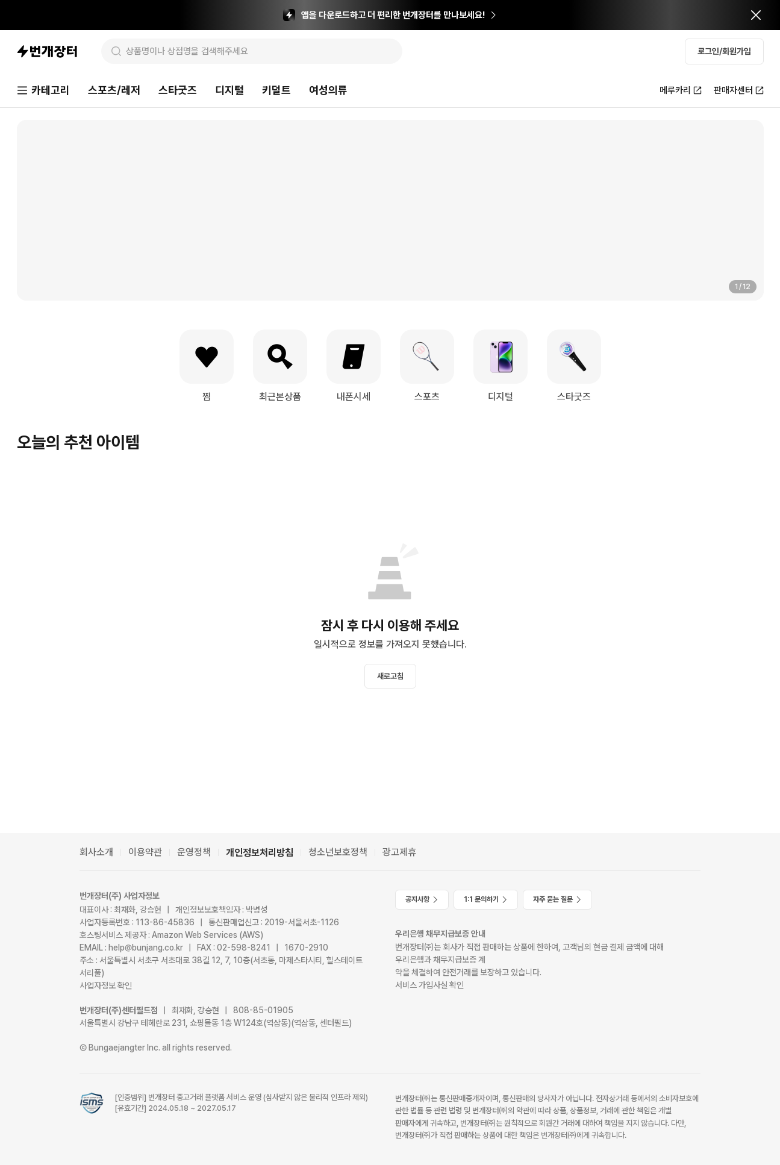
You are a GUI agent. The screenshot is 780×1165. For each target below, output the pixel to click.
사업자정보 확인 (106, 985)
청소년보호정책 (337, 852)
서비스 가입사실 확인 (429, 985)
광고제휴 (399, 852)
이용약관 (145, 852)
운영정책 (194, 852)
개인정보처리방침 (259, 852)
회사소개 (96, 852)
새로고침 (390, 676)
